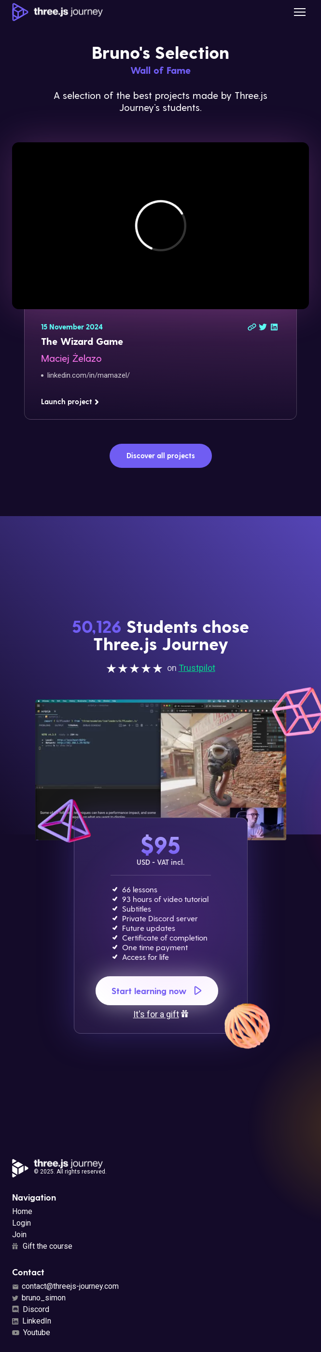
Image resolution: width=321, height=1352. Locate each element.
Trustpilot (197, 668)
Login (21, 1223)
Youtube (31, 1332)
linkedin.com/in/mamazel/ (88, 375)
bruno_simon (39, 1297)
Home (22, 1211)
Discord (30, 1309)
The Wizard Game (82, 341)
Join (19, 1234)
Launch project (70, 401)
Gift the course (42, 1246)
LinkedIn (31, 1320)
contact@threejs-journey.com (65, 1286)
